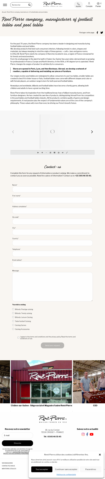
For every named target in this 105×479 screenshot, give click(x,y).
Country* (52, 242)
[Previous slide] (4, 382)
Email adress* (52, 263)
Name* (52, 188)
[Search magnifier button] (29, 5)
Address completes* (52, 210)
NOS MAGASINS (7, 463)
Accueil (4, 12)
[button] (100, 454)
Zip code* (52, 220)
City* (52, 231)
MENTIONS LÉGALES (9, 469)
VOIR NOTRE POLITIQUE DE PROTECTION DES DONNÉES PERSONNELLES (17, 452)
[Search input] (19, 4)
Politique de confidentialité (66, 475)
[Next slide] (100, 382)
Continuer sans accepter (66, 469)
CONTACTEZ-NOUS (8, 466)
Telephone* (52, 252)
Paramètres (90, 469)
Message (52, 285)
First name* (52, 199)
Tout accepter (42, 469)
